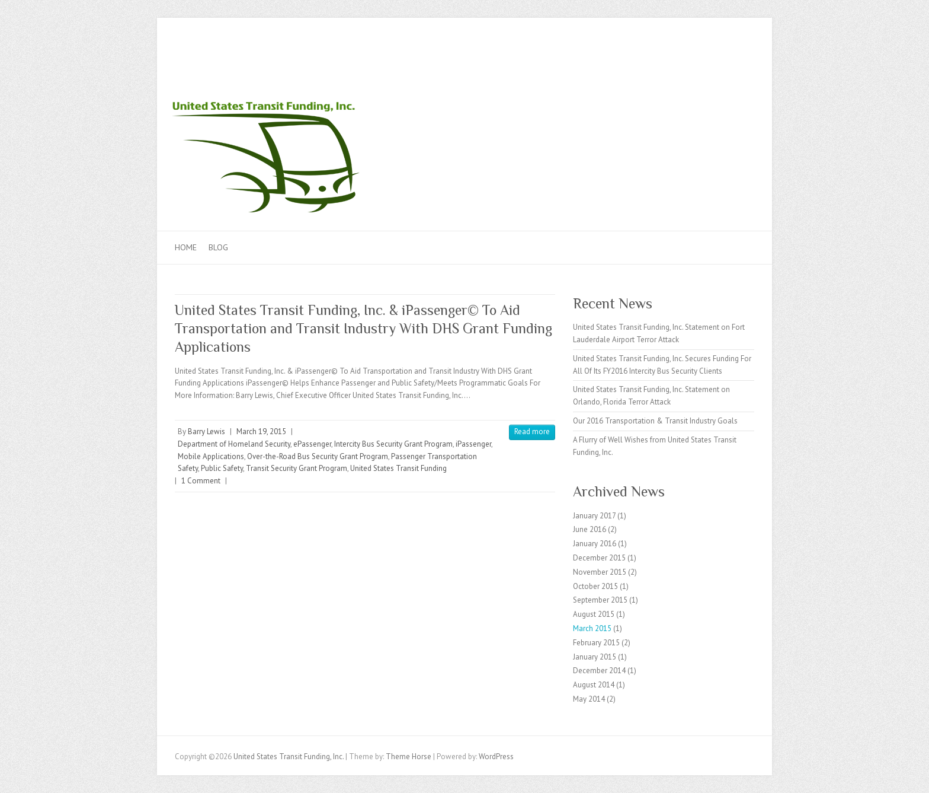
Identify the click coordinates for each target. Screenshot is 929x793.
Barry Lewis (206, 431)
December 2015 (599, 558)
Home (186, 247)
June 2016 (589, 529)
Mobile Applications (211, 456)
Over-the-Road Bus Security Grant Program (317, 456)
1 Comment (200, 481)
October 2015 (595, 586)
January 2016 (594, 544)
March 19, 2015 (261, 431)
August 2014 (593, 685)
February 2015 (596, 643)
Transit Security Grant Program (296, 468)
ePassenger (312, 444)
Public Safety (222, 468)
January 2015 (594, 657)
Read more (532, 431)
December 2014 (599, 670)
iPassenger (473, 444)
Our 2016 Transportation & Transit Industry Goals (655, 421)
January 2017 (594, 516)
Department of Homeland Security (234, 444)
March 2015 (592, 628)
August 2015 (593, 614)
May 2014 (589, 699)
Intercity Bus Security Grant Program (393, 444)
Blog (218, 247)
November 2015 (599, 572)
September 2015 (600, 600)
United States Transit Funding (398, 468)
